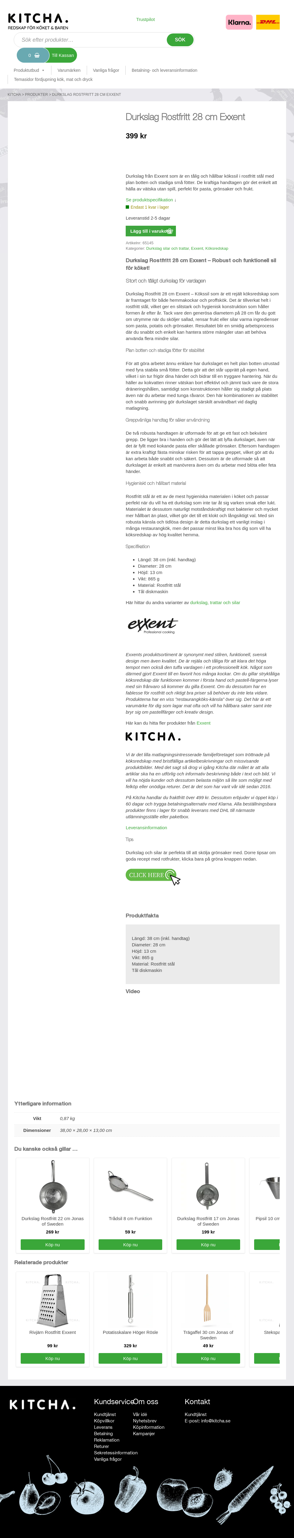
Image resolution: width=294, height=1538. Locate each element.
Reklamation (106, 1439)
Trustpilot (145, 19)
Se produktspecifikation (149, 199)
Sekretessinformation (116, 1452)
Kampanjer (144, 1433)
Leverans (103, 1427)
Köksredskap (216, 248)
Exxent (197, 248)
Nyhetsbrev (145, 1420)
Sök (180, 39)
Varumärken (69, 70)
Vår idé (140, 1414)
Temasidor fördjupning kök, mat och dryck (53, 79)
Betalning (103, 1433)
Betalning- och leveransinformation (165, 70)
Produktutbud (29, 70)
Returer (101, 1446)
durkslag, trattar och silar (215, 602)
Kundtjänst (105, 1414)
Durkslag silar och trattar (167, 248)
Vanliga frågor (106, 70)
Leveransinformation (146, 827)
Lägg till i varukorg (150, 231)
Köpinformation (148, 1427)
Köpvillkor (104, 1420)
